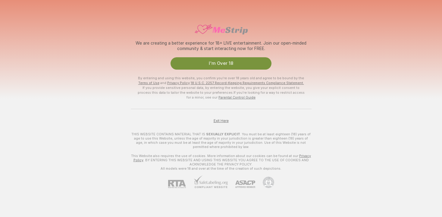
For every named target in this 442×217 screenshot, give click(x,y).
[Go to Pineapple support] (264, 182)
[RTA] (180, 184)
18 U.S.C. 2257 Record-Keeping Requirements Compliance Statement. (247, 83)
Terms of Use (148, 83)
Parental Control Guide (236, 97)
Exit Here (221, 121)
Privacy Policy (178, 83)
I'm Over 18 (221, 63)
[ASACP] (241, 184)
